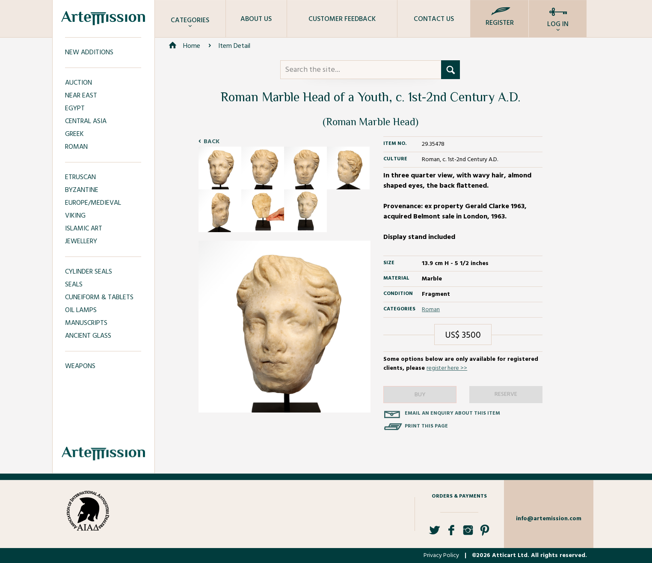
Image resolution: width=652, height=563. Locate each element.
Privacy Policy (441, 555)
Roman (431, 310)
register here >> (447, 368)
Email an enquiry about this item (452, 413)
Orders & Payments (459, 496)
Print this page (426, 426)
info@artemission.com (548, 519)
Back (211, 142)
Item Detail (234, 46)
